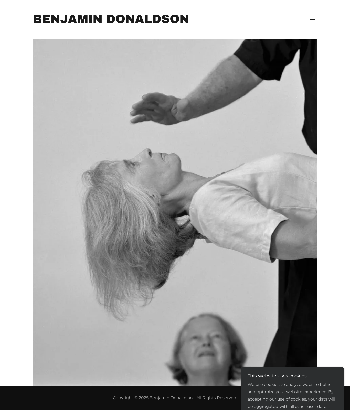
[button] (312, 19)
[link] (111, 21)
